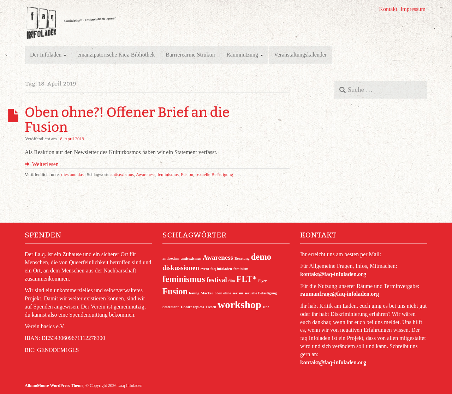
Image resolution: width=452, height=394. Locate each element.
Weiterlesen (42, 164)
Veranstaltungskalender (300, 55)
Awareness (145, 174)
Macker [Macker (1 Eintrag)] (207, 293)
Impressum (413, 9)
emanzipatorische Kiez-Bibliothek (116, 55)
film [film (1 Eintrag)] (231, 281)
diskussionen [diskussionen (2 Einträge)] (180, 267)
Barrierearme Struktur (190, 55)
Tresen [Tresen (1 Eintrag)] (211, 307)
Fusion (187, 174)
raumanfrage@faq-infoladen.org (339, 294)
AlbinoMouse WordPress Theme (54, 385)
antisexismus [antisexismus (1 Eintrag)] (191, 258)
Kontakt (388, 9)
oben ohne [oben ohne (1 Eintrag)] (223, 293)
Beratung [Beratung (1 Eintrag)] (242, 258)
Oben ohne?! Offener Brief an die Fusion (127, 119)
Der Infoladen (48, 55)
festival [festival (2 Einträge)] (217, 279)
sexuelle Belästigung (214, 174)
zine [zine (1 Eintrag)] (266, 307)
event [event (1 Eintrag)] (205, 269)
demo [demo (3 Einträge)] (261, 256)
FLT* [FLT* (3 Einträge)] (246, 279)
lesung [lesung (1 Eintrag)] (194, 293)
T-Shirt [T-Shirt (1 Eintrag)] (186, 307)
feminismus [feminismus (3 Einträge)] (183, 279)
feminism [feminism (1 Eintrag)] (240, 269)
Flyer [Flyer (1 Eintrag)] (262, 281)
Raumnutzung (244, 55)
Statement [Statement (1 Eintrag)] (170, 307)
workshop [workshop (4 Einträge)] (239, 304)
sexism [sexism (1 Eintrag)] (237, 293)
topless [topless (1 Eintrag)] (198, 307)
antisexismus (122, 174)
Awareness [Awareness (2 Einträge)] (218, 257)
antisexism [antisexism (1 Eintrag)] (170, 258)
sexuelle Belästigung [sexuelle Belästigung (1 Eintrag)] (261, 293)
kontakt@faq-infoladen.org (333, 274)
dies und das (72, 174)
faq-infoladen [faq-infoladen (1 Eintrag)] (221, 269)
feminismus (168, 174)
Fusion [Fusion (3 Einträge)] (175, 291)
